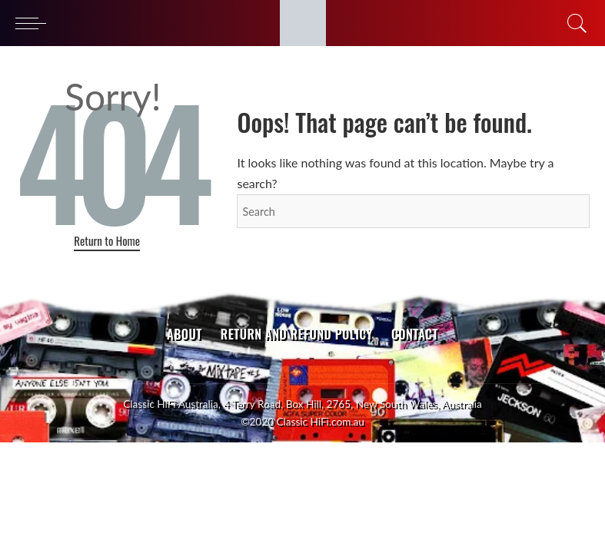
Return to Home (107, 240)
